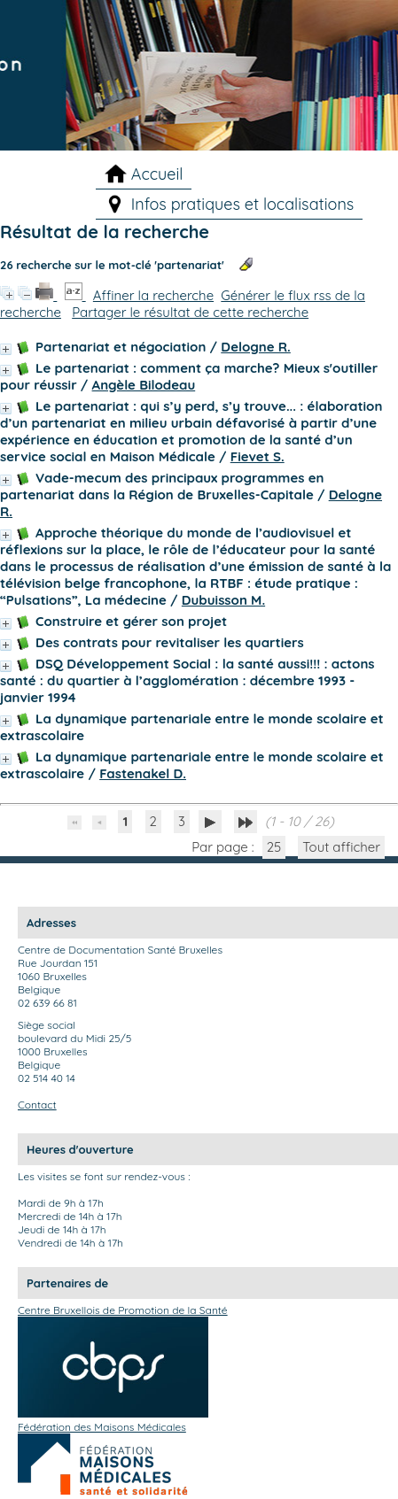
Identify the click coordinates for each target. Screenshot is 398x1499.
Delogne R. (256, 346)
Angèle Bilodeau (144, 384)
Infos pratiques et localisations (243, 204)
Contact (37, 1104)
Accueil (157, 174)
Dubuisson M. (223, 599)
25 (274, 846)
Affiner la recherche (153, 295)
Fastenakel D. (142, 773)
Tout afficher (341, 846)
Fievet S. (257, 456)
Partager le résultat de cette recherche (190, 312)
